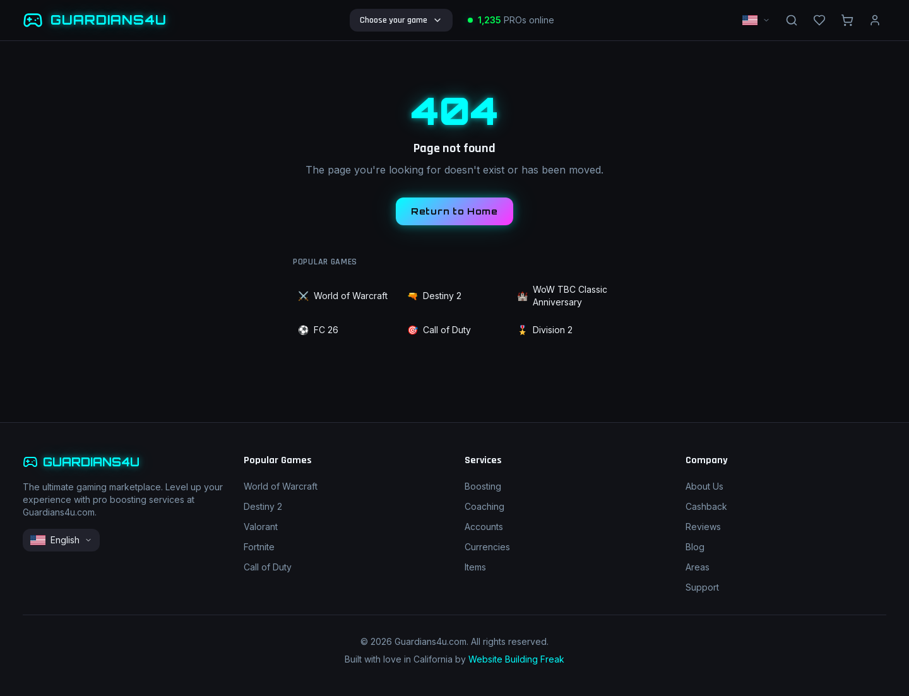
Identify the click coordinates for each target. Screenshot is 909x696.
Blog (695, 546)
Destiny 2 (434, 296)
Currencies (487, 546)
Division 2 (545, 330)
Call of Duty (439, 330)
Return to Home (454, 211)
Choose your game (401, 20)
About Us (704, 486)
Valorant (261, 526)
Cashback (706, 506)
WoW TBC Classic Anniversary (562, 295)
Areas (698, 567)
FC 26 (318, 330)
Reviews (703, 526)
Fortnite (259, 546)
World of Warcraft (343, 296)
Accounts (484, 526)
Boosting (483, 486)
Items (475, 567)
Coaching (484, 506)
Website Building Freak (516, 659)
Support (702, 587)
